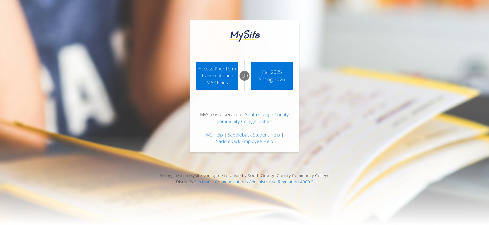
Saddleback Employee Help (244, 141)
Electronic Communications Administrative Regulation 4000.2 (253, 181)
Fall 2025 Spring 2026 (272, 76)
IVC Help (214, 135)
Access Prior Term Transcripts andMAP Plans (217, 75)
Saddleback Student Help (254, 135)
